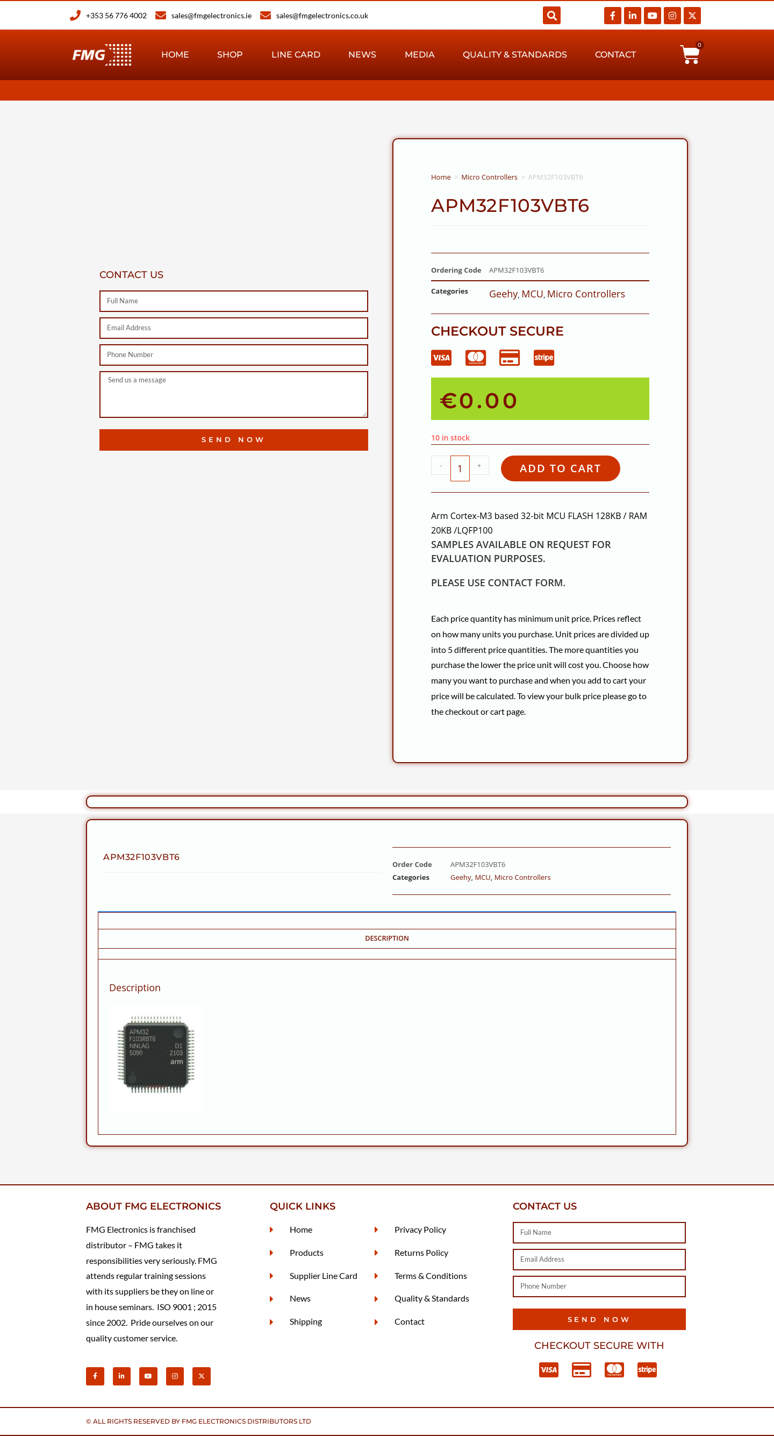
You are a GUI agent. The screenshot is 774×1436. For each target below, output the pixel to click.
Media (420, 54)
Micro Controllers (489, 177)
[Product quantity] (460, 468)
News (362, 54)
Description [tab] (387, 938)
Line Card (295, 54)
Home (175, 54)
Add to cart (560, 468)
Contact (615, 54)
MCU (532, 293)
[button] (552, 15)
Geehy (503, 293)
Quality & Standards (515, 54)
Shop (230, 54)
